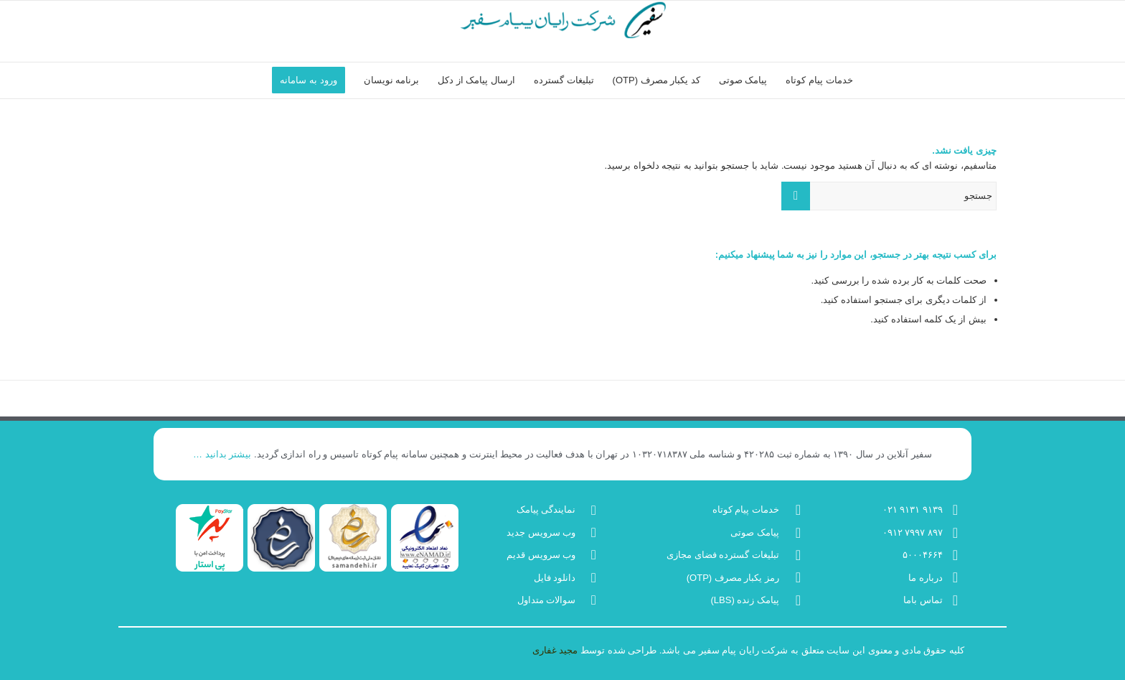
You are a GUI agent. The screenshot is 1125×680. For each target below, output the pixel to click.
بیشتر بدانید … (222, 454)
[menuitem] (819, 80)
